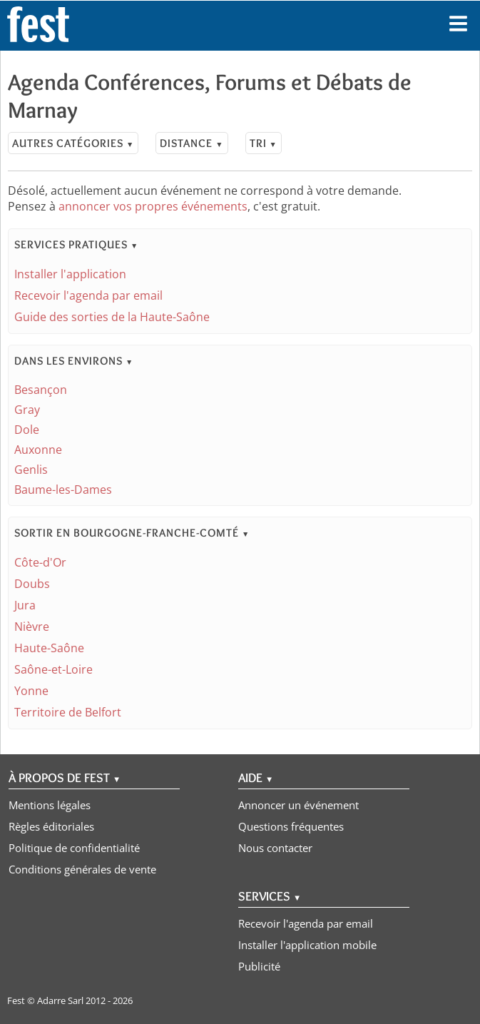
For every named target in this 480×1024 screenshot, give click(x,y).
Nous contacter (275, 848)
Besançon (40, 389)
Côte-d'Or (40, 562)
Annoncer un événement (298, 805)
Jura (25, 605)
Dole (26, 429)
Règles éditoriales (51, 826)
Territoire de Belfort (67, 712)
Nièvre (31, 626)
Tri (263, 143)
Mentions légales (50, 805)
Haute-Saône (49, 648)
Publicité (259, 966)
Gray (27, 409)
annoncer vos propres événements (152, 206)
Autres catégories (73, 143)
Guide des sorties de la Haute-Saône (112, 317)
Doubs (32, 584)
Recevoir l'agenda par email (88, 295)
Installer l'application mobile (307, 945)
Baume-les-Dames (63, 489)
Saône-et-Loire (53, 669)
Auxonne (38, 449)
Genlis (31, 469)
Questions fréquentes (291, 826)
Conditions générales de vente (82, 869)
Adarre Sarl (60, 1000)
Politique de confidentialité (74, 848)
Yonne (31, 691)
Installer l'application (70, 274)
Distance (191, 143)
